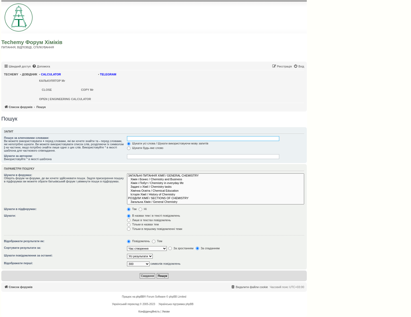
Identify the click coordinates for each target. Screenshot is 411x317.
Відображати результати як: (24, 241)
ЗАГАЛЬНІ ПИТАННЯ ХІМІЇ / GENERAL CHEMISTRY (216, 176)
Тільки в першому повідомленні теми (154, 228)
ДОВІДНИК (29, 74)
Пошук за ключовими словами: (26, 137)
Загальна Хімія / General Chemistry (216, 202)
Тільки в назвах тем (143, 224)
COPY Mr (87, 89)
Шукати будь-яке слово (145, 147)
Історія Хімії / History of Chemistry (216, 194)
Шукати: (10, 215)
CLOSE (47, 89)
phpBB (140, 296)
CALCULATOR (51, 74)
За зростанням (180, 248)
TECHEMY (11, 74)
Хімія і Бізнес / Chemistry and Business (216, 179)
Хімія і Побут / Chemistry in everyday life (216, 183)
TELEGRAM (108, 74)
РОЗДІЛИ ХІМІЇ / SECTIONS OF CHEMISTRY (216, 198)
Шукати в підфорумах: (20, 209)
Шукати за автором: (18, 155)
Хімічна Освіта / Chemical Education (216, 191)
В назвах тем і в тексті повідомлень (153, 215)
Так (132, 209)
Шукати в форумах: (18, 175)
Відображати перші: (18, 263)
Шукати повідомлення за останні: (28, 255)
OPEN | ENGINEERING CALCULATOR (65, 99)
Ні (142, 209)
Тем (157, 241)
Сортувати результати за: (22, 247)
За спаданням (208, 248)
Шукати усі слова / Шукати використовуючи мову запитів (167, 143)
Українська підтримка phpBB (176, 304)
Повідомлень (138, 241)
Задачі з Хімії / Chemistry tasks (216, 187)
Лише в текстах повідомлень (149, 220)
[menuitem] (41, 66)
